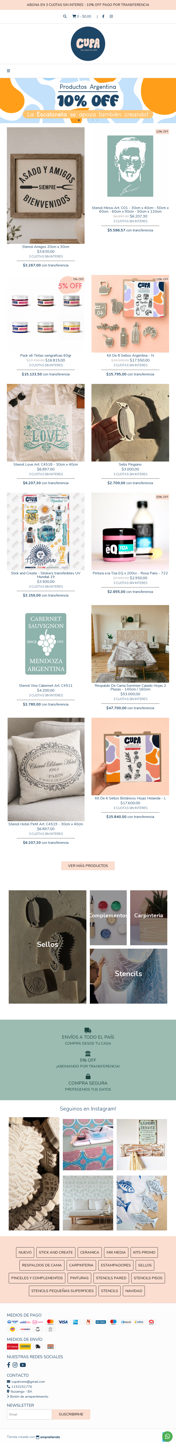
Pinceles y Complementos (37, 1278)
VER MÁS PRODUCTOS (88, 865)
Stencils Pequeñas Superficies (62, 1290)
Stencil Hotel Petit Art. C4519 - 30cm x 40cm (45, 824)
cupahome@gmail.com (26, 1381)
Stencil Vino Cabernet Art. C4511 (46, 685)
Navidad (133, 1290)
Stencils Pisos (148, 1278)
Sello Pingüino (130, 464)
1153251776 (19, 1386)
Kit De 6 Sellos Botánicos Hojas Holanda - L (130, 798)
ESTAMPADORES (116, 1265)
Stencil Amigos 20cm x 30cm (45, 246)
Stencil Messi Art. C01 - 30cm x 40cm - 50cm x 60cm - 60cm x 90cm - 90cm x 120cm (130, 209)
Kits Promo (144, 1252)
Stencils (109, 1290)
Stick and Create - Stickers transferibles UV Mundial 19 (45, 575)
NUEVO (25, 1252)
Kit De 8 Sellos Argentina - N (130, 355)
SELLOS (145, 1265)
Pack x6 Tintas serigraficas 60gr (45, 355)
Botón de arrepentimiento (27, 1396)
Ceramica (89, 1252)
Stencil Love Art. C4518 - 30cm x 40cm (46, 464)
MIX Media (116, 1252)
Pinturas (79, 1278)
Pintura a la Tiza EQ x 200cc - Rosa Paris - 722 (130, 573)
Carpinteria (81, 1265)
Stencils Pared (111, 1278)
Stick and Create (56, 1252)
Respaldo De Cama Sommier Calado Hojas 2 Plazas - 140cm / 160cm (130, 687)
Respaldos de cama (42, 1265)
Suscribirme (71, 1414)
